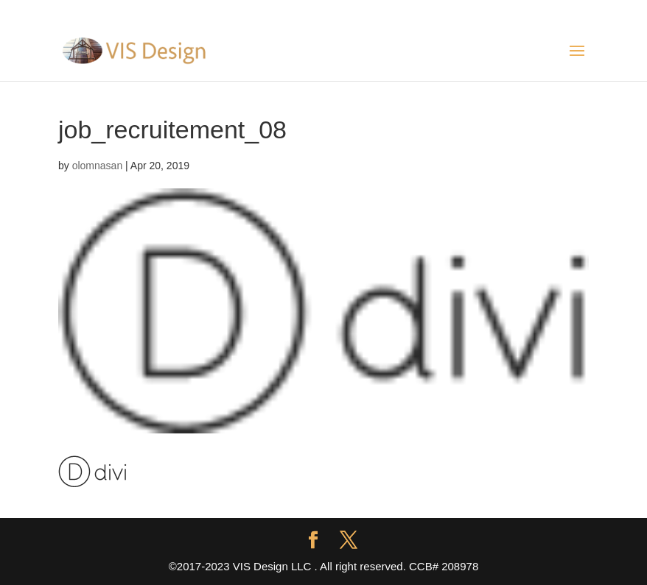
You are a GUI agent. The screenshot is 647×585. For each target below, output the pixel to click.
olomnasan (97, 165)
